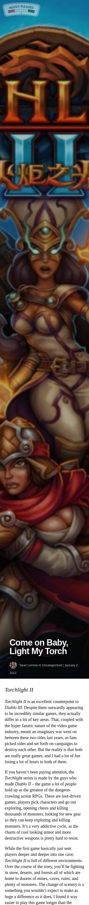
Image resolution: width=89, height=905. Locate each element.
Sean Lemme (28, 665)
